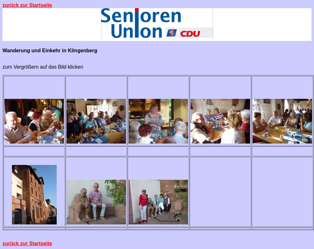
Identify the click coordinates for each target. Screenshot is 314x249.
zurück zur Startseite (27, 5)
